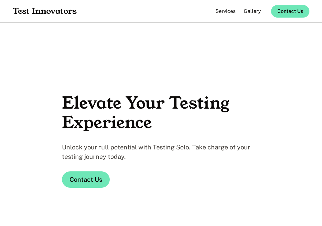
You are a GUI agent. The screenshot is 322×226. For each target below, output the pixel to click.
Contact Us (290, 11)
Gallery (252, 11)
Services (225, 11)
